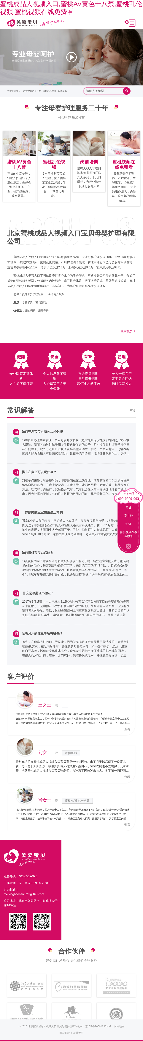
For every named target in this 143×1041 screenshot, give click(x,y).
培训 (128, 524)
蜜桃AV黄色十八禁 (32, 91)
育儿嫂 (128, 515)
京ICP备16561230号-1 (98, 1026)
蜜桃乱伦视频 (49, 91)
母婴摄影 (62, 91)
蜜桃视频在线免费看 (128, 534)
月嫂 (128, 507)
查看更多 (128, 331)
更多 (133, 411)
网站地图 (119, 1026)
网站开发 (64, 1032)
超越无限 (78, 1032)
